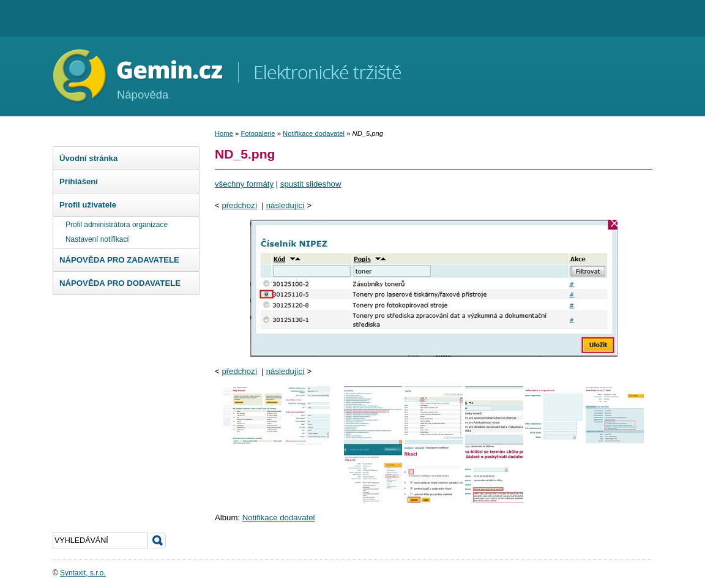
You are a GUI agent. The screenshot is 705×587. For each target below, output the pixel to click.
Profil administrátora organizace (116, 224)
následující (285, 205)
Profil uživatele (87, 204)
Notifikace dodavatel (314, 133)
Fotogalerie (258, 133)
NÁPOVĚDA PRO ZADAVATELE (119, 259)
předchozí (239, 205)
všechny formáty (244, 184)
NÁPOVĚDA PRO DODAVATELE (120, 283)
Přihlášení (78, 181)
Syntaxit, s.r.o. (83, 573)
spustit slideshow (310, 184)
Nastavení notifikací (97, 239)
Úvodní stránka (88, 158)
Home (224, 133)
